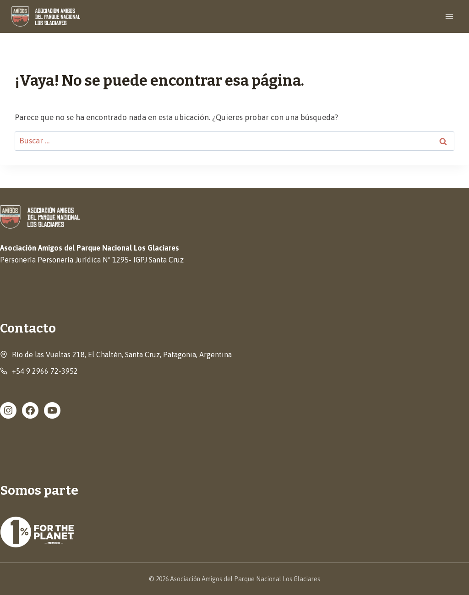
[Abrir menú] (449, 16)
